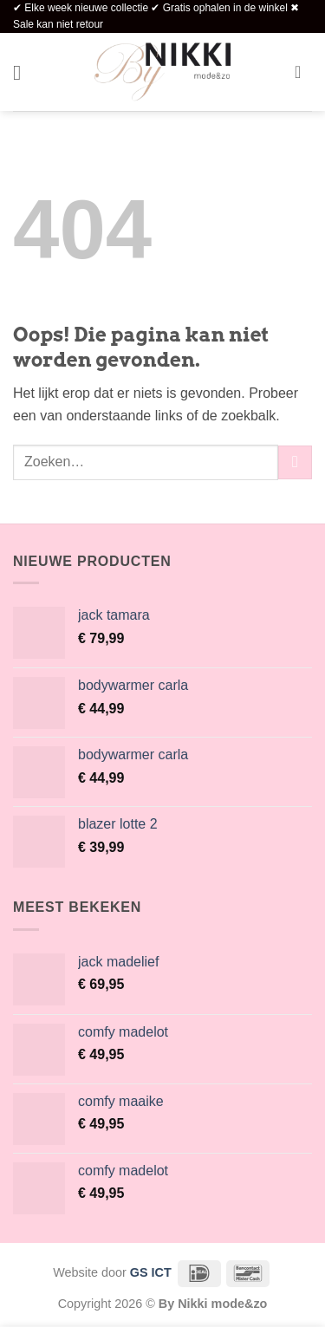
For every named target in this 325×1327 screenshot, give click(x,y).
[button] (23, 72)
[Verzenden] (295, 462)
